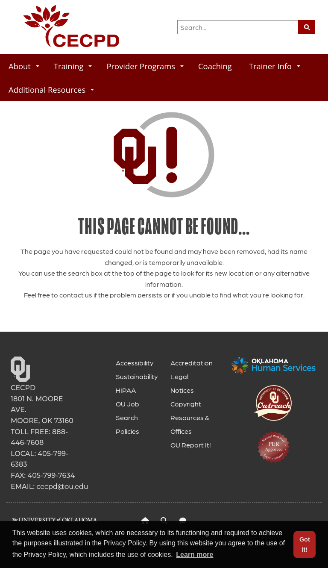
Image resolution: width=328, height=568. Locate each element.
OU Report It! (190, 445)
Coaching (215, 66)
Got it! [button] (304, 544)
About (24, 66)
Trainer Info (274, 66)
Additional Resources (51, 89)
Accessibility (134, 363)
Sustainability (137, 376)
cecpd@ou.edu (62, 487)
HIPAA (126, 390)
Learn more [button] (194, 554)
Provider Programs (145, 66)
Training (73, 66)
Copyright (185, 404)
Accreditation (191, 363)
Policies (127, 431)
